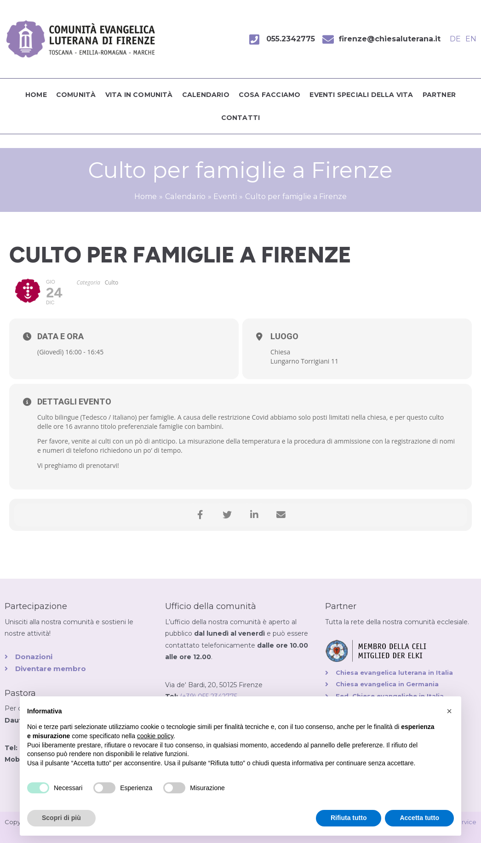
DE (455, 38)
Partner (439, 95)
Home (36, 95)
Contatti (240, 118)
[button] (449, 711)
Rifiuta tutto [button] (349, 817)
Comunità (76, 95)
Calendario (205, 95)
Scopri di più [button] (61, 817)
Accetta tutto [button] (419, 817)
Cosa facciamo (270, 95)
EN (470, 38)
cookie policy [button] (155, 736)
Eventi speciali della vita (361, 95)
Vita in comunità (139, 95)
